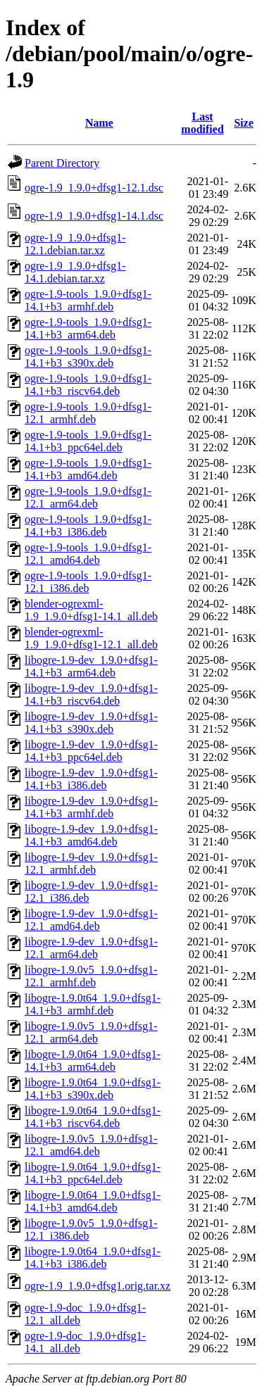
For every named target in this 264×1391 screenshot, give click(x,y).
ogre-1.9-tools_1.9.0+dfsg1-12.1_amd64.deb (88, 553)
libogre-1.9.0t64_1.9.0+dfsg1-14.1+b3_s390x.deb (93, 1088)
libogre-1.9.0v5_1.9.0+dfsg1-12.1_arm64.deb (91, 1032)
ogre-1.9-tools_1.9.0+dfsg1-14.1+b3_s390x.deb (88, 356)
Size (243, 123)
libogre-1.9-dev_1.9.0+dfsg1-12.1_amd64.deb (91, 919)
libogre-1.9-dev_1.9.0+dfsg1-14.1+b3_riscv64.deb (91, 694)
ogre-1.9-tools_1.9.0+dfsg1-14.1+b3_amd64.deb (88, 469)
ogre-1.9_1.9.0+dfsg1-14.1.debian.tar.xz (75, 272)
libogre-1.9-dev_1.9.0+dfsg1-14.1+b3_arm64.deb (91, 666)
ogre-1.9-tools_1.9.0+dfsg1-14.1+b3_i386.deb (88, 525)
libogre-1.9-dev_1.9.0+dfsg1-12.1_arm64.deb (91, 948)
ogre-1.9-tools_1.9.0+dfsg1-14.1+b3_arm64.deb (88, 328)
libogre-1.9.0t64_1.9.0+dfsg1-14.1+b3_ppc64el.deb (93, 1173)
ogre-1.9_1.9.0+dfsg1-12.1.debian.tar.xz (75, 244)
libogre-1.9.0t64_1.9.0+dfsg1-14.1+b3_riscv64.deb (93, 1116)
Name (99, 123)
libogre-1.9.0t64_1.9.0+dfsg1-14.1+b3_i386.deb (93, 1257)
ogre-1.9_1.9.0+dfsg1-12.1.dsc (94, 188)
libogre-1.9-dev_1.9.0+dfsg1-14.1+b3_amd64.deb (91, 835)
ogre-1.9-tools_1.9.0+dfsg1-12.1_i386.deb (88, 581)
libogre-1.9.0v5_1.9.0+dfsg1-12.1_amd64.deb (91, 1145)
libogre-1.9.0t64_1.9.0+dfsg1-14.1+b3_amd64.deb (93, 1201)
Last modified (202, 123)
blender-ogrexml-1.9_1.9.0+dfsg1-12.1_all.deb (91, 638)
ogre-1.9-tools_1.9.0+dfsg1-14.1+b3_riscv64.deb (88, 384)
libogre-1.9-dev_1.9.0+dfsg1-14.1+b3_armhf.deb (91, 807)
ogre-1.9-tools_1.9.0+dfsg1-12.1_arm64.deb (88, 497)
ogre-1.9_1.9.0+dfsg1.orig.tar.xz (97, 1286)
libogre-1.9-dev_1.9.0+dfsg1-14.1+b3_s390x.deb (91, 722)
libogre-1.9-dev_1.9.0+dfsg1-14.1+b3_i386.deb (91, 779)
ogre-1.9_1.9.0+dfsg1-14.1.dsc (94, 216)
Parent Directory (62, 163)
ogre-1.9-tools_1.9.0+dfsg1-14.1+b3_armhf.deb (88, 300)
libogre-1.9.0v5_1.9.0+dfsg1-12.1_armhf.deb (91, 976)
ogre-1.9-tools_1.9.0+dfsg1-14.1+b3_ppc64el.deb (88, 441)
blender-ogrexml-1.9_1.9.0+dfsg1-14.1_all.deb (91, 610)
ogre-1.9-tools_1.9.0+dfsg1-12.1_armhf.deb (88, 413)
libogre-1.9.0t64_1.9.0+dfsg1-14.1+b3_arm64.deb (93, 1060)
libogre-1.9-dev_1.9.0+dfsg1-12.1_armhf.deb (91, 863)
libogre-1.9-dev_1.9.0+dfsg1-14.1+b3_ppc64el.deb (91, 750)
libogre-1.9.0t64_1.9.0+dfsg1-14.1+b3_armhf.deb (93, 1004)
